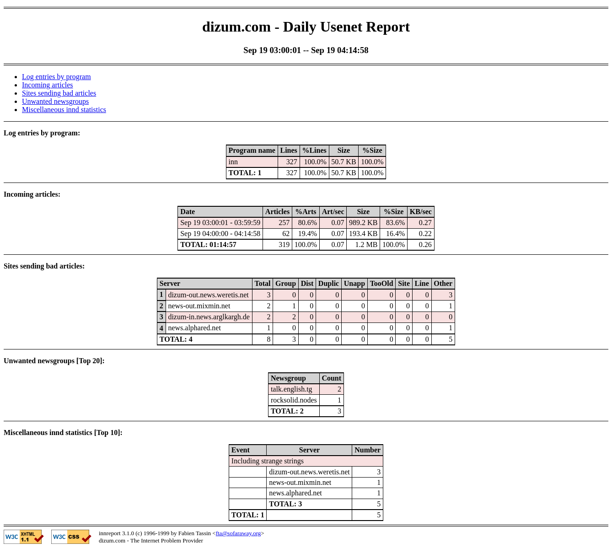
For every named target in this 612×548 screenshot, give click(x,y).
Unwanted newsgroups (55, 101)
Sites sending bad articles (59, 93)
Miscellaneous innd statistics (64, 109)
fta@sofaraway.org (238, 533)
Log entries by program (56, 77)
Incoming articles (47, 85)
